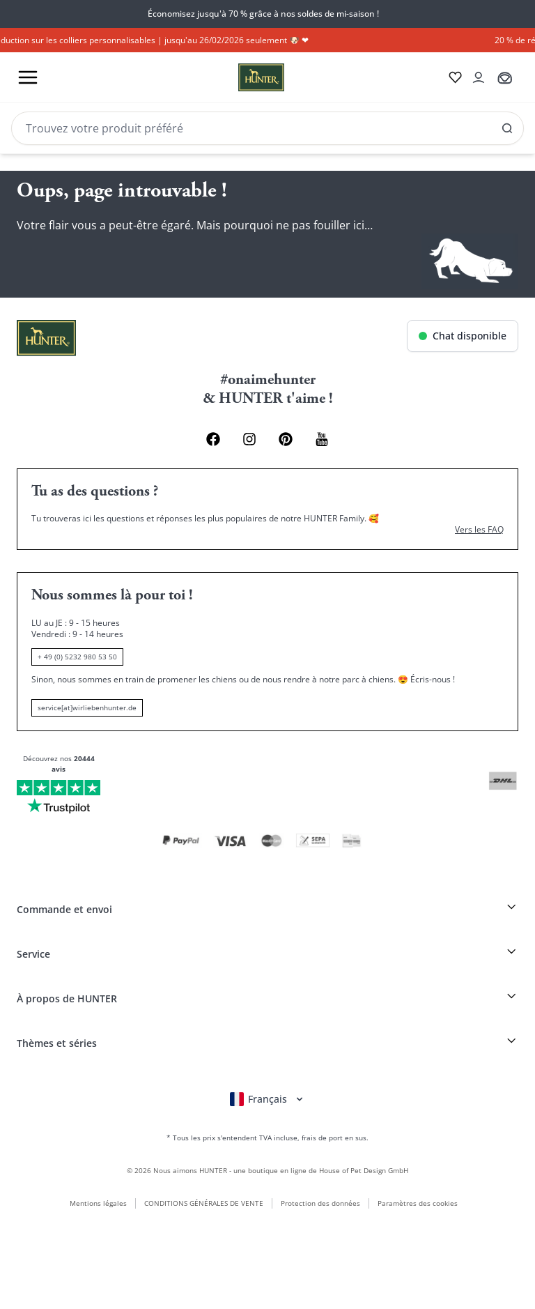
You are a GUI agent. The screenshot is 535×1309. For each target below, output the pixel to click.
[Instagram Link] (249, 439)
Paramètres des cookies (418, 1203)
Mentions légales (98, 1203)
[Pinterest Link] (286, 439)
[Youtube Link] (322, 439)
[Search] (267, 128)
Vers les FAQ (479, 529)
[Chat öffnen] (462, 336)
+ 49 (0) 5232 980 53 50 (77, 656)
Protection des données (320, 1203)
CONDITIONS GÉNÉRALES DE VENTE (203, 1203)
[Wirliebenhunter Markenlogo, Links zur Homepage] (244, 77)
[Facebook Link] (213, 439)
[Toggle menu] (28, 77)
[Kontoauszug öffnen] (478, 77)
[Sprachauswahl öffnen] (267, 1099)
